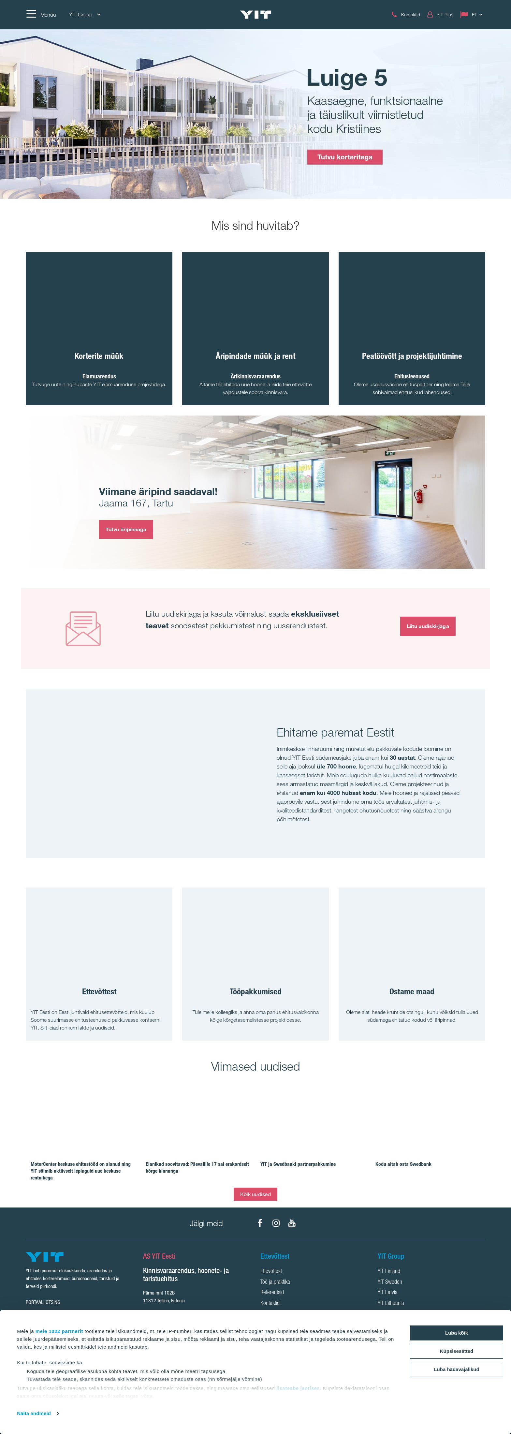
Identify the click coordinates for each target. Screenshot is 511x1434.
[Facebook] (260, 1223)
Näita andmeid (34, 1413)
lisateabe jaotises (298, 1388)
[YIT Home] (255, 15)
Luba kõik (456, 1333)
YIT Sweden (390, 1282)
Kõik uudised (255, 1194)
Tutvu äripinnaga (126, 529)
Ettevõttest (271, 1272)
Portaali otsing (43, 1302)
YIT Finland (389, 1272)
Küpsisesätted (457, 1351)
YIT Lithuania (391, 1304)
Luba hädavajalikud (456, 1369)
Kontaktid (270, 1304)
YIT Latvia (388, 1293)
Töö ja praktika (275, 1282)
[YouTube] (292, 1223)
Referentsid (272, 1293)
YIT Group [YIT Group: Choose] (84, 14)
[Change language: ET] (472, 14)
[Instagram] (276, 1223)
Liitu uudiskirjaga (428, 626)
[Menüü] (41, 14)
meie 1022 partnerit (59, 1331)
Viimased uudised (255, 1066)
